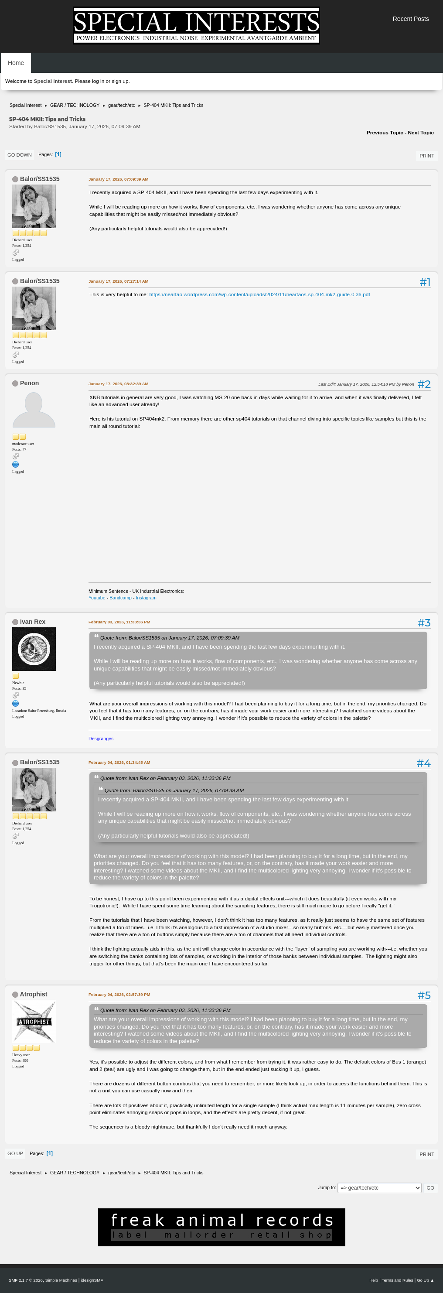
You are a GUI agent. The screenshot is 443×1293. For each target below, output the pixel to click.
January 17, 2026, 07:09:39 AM (119, 179)
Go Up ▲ (425, 1280)
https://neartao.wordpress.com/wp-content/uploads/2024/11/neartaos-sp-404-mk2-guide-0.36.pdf (259, 294)
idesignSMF (92, 1280)
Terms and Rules (397, 1280)
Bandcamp (120, 597)
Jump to (326, 1187)
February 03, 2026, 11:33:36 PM (119, 621)
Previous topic (385, 133)
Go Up (15, 1153)
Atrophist (33, 994)
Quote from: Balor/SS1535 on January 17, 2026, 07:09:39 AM (169, 637)
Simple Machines (61, 1280)
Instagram (146, 597)
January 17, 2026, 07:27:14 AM (119, 281)
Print (426, 155)
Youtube (97, 597)
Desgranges (101, 738)
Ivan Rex (32, 621)
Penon (29, 383)
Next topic (421, 133)
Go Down (19, 154)
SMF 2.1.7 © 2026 (26, 1280)
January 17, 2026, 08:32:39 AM (119, 383)
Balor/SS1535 (40, 178)
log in (98, 81)
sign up (120, 81)
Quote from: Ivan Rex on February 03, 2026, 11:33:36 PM (165, 778)
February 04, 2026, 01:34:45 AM (119, 762)
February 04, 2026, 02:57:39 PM (119, 994)
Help (373, 1280)
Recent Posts (411, 18)
